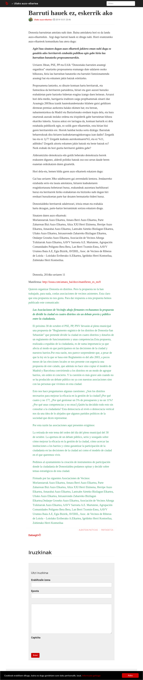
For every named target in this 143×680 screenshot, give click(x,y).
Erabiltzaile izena (40, 579)
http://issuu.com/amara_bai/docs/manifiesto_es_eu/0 (71, 281)
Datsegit (34, 535)
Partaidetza (107, 530)
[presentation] (52, 645)
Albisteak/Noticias (88, 530)
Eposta (35, 590)
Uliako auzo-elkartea (26, 3)
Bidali (35, 655)
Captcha (35, 637)
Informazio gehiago (91, 675)
